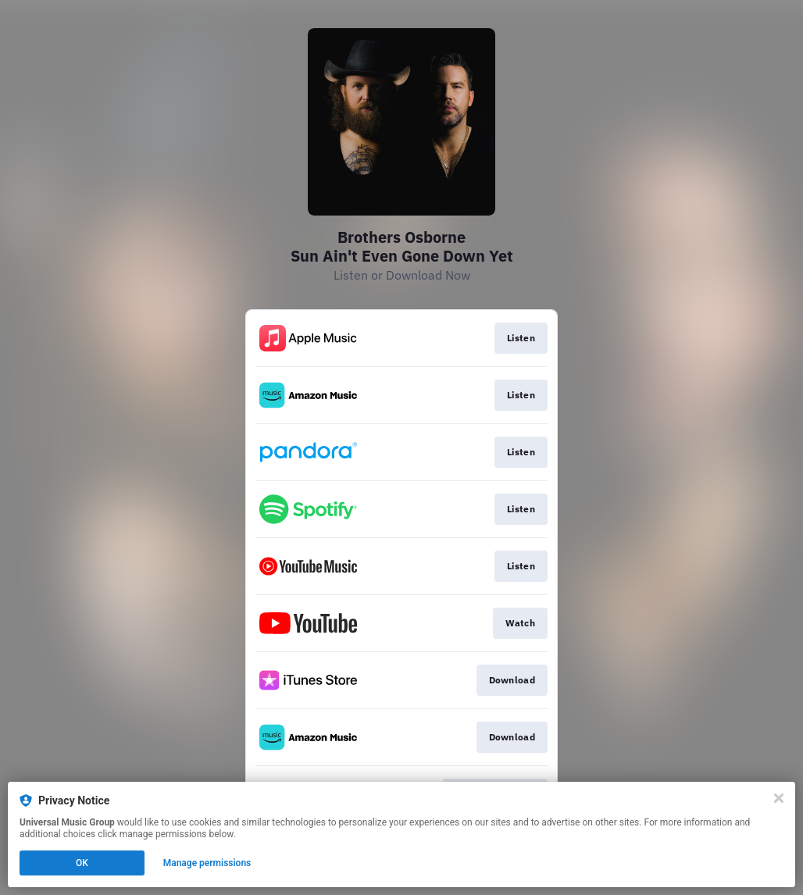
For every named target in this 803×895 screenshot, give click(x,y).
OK (82, 863)
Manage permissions (207, 863)
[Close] (778, 798)
